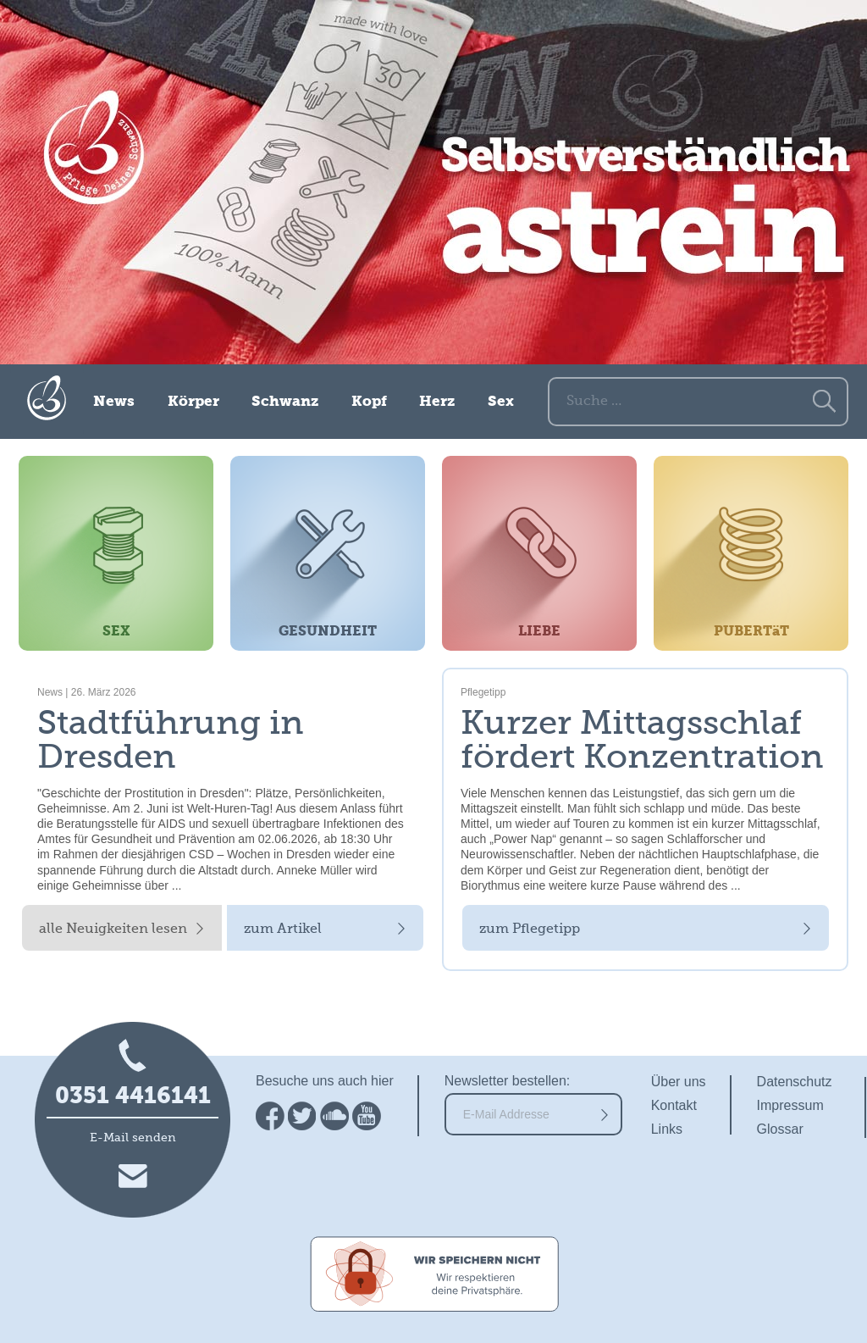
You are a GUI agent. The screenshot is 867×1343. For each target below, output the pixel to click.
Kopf (369, 402)
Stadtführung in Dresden (170, 741)
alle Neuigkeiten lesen (113, 929)
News (114, 402)
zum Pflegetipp (529, 929)
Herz (437, 402)
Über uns (678, 1081)
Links (666, 1129)
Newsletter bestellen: (508, 1081)
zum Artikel (283, 929)
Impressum (790, 1105)
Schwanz (284, 402)
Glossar (780, 1129)
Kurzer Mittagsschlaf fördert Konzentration (642, 741)
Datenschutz (794, 1081)
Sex (501, 402)
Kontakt (674, 1105)
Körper (193, 402)
